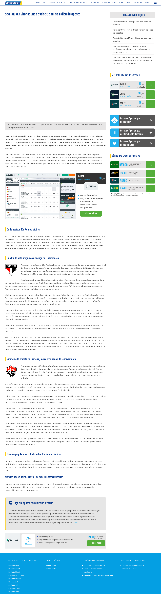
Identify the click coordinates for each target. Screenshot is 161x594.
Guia (139, 3)
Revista (148, 3)
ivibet (75, 500)
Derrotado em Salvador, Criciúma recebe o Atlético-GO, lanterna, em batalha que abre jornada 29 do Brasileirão (132, 61)
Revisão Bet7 (13, 569)
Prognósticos (116, 3)
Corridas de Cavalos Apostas (133, 543)
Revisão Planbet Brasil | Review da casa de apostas (132, 23)
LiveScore (94, 3)
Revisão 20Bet (14, 546)
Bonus (83, 3)
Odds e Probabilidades (93, 546)
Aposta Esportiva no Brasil (94, 543)
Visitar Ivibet (91, 191)
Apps (104, 3)
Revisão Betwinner (15, 559)
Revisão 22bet (14, 549)
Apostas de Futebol (129, 546)
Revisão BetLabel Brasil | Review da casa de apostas (133, 39)
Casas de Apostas (45, 3)
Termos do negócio (57, 578)
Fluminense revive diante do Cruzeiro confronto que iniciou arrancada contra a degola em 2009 (131, 50)
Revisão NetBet (14, 556)
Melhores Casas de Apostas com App (98, 553)
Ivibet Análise (84, 157)
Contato (68, 578)
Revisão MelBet (14, 562)
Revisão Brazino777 (16, 553)
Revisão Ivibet (13, 543)
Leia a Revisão (125, 87)
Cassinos (131, 3)
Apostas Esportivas (68, 3)
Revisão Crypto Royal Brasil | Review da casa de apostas (133, 31)
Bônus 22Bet (51, 543)
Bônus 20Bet (51, 546)
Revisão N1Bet (14, 566)
